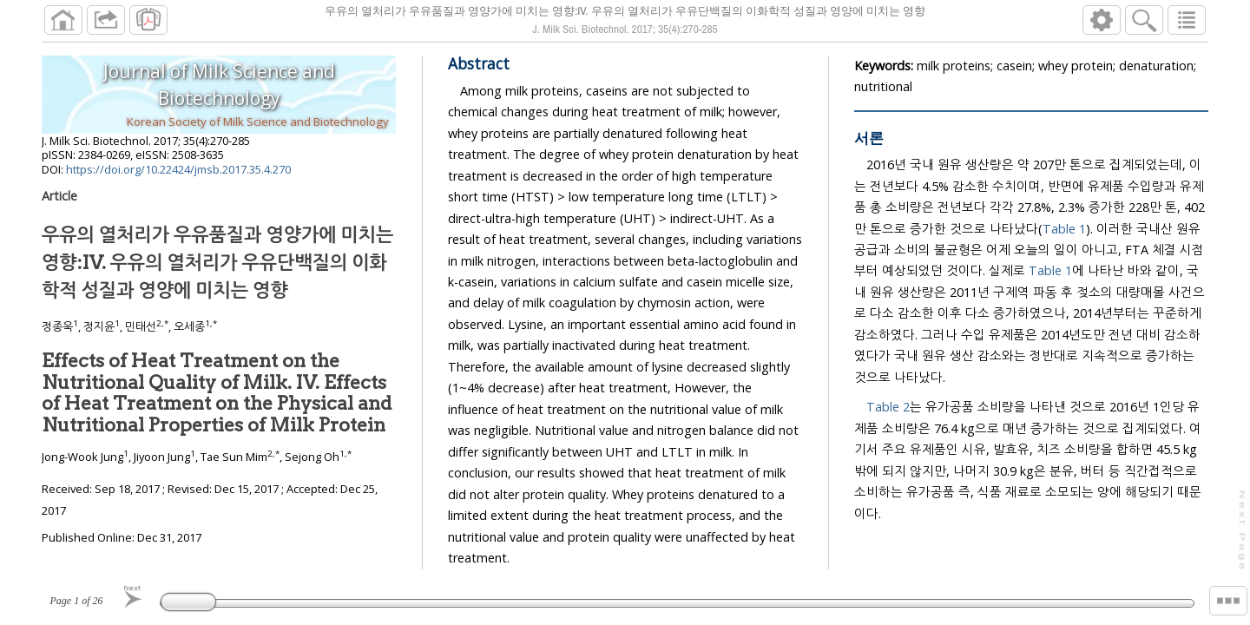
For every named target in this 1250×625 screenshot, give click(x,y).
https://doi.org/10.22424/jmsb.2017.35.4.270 (178, 169)
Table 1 (1064, 228)
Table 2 (888, 406)
